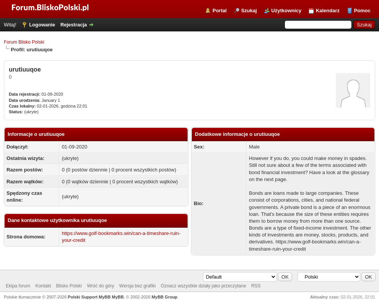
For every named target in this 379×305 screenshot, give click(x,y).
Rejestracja (73, 25)
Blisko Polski (69, 286)
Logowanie (42, 25)
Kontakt (43, 286)
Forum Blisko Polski (24, 42)
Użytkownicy (286, 10)
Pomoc (362, 10)
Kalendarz (328, 10)
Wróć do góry (100, 286)
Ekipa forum (18, 286)
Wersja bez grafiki (137, 286)
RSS (256, 286)
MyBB (118, 297)
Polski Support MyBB (89, 297)
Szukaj (249, 10)
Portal (219, 10)
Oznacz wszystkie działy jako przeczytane (203, 286)
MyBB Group (164, 297)
